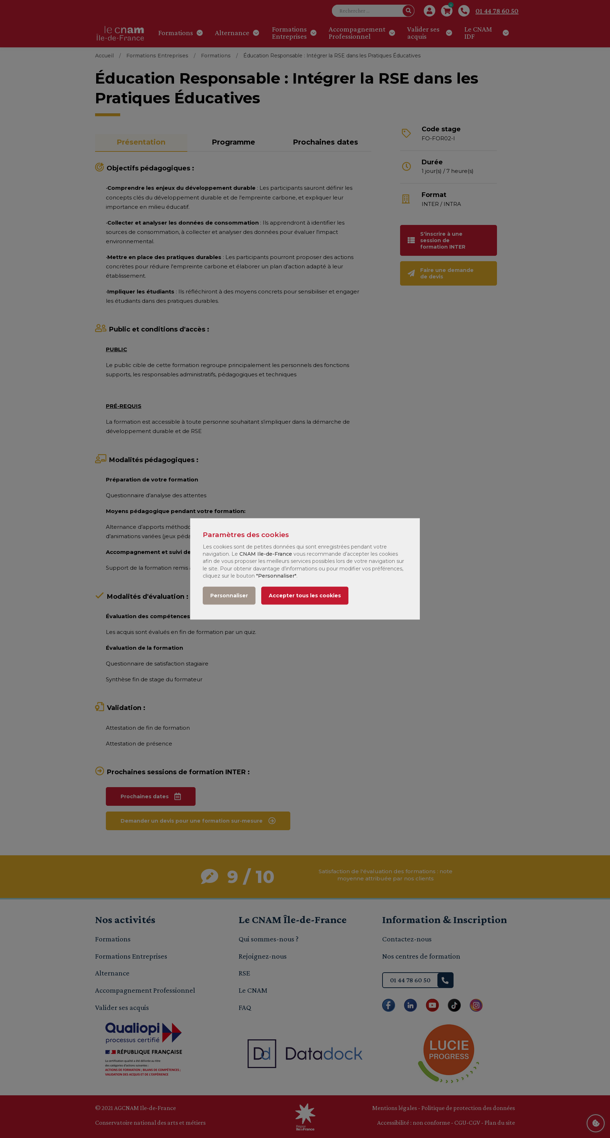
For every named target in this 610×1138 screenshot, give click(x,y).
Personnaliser (229, 596)
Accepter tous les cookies (305, 596)
